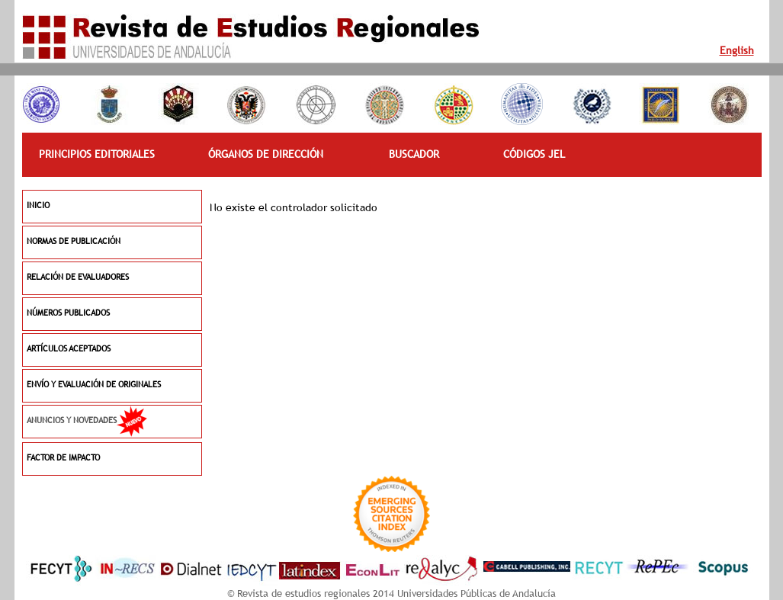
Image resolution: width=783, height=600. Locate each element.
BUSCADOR (414, 154)
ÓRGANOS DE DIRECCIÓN (265, 154)
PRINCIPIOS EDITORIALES (97, 154)
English (737, 50)
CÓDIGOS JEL (534, 154)
